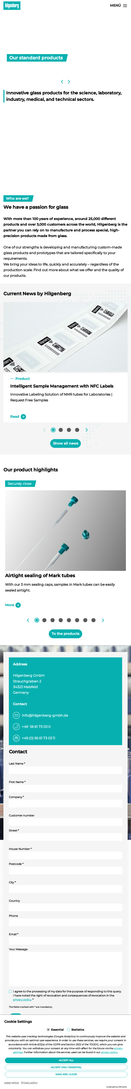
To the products (65, 634)
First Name (17, 782)
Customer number (21, 815)
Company (16, 797)
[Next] (69, 82)
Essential (57, 1029)
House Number (20, 849)
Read (18, 416)
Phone (13, 915)
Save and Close (66, 1074)
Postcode (16, 864)
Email (13, 934)
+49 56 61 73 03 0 (36, 727)
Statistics (77, 1029)
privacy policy (22, 999)
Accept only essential (66, 1067)
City (12, 882)
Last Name (17, 763)
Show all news (65, 443)
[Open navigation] (118, 5)
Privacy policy (29, 1082)
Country (14, 900)
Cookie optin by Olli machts (116, 1087)
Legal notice (11, 1082)
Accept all (66, 1060)
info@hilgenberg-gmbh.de (45, 715)
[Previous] (62, 82)
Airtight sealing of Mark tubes (40, 575)
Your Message (18, 949)
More (13, 605)
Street (14, 830)
